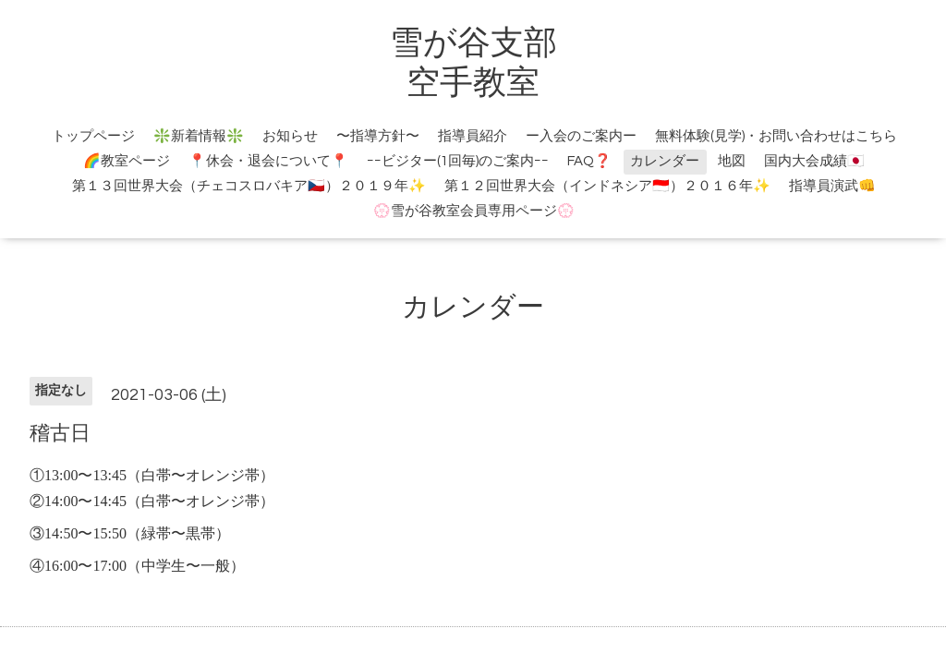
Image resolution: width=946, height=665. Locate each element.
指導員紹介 (472, 136)
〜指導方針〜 (377, 136)
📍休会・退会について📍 (268, 161)
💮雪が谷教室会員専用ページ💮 (474, 211)
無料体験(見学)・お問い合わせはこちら (776, 136)
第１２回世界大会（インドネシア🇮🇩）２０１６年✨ (607, 186)
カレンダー (664, 161)
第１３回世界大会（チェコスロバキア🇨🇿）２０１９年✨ (249, 186)
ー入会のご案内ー (581, 136)
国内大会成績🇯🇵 (814, 161)
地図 (732, 161)
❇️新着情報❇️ (198, 136)
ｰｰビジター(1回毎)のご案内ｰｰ (458, 161)
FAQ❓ (589, 161)
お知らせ (290, 136)
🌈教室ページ (126, 161)
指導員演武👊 (832, 186)
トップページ (93, 136)
